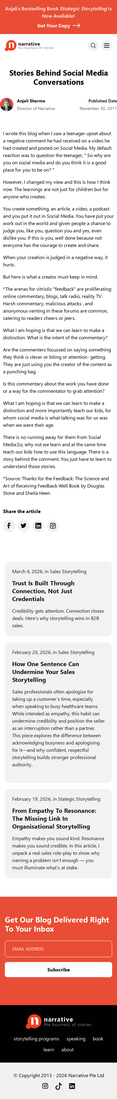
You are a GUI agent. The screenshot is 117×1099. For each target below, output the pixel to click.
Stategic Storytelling (79, 802)
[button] (106, 45)
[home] (29, 45)
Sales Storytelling (68, 575)
